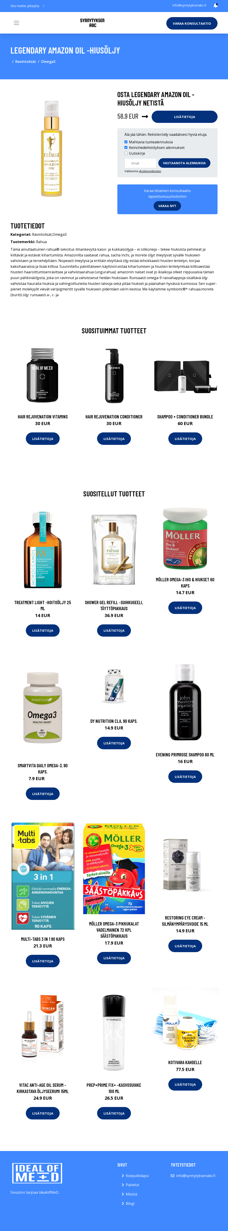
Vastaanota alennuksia (184, 163)
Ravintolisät (25, 61)
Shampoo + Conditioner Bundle (185, 416)
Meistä (131, 1194)
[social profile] (43, 6)
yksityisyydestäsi (150, 171)
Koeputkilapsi (137, 1175)
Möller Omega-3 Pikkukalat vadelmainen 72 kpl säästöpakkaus (114, 930)
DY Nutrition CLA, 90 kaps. (113, 721)
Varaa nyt (167, 206)
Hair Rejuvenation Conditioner (114, 416)
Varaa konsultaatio (192, 23)
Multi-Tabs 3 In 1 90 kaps (43, 939)
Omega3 (48, 61)
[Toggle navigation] (16, 23)
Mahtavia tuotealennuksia (151, 142)
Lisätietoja (184, 116)
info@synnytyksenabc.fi (189, 5)
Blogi (130, 1203)
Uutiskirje (137, 153)
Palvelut (132, 1184)
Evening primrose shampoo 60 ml (185, 754)
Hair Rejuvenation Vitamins (43, 416)
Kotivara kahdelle (185, 1062)
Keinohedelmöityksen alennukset (157, 147)
